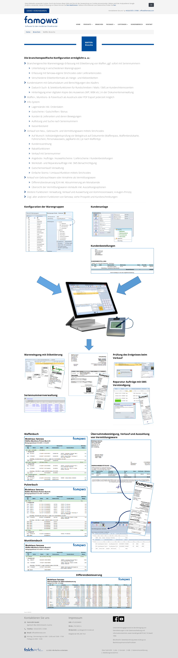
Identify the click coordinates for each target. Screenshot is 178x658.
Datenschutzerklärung (139, 650)
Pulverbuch (31, 484)
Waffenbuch (31, 434)
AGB (128, 650)
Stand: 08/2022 (27, 612)
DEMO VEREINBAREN (37, 10)
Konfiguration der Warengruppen (44, 206)
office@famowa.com (147, 11)
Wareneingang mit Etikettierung (43, 354)
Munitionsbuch (33, 540)
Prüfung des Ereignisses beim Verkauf (130, 356)
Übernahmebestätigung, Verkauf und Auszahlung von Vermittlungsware (120, 435)
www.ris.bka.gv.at (140, 640)
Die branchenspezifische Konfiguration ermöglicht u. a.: (57, 57)
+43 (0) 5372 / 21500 (132, 11)
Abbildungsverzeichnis (110, 653)
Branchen (36, 32)
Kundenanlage (99, 206)
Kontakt (122, 650)
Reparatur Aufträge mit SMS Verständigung (129, 383)
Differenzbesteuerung (89, 575)
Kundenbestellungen (103, 245)
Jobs (115, 650)
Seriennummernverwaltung (40, 395)
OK (151, 5)
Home (28, 32)
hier (114, 5)
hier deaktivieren (72, 5)
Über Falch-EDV (107, 650)
